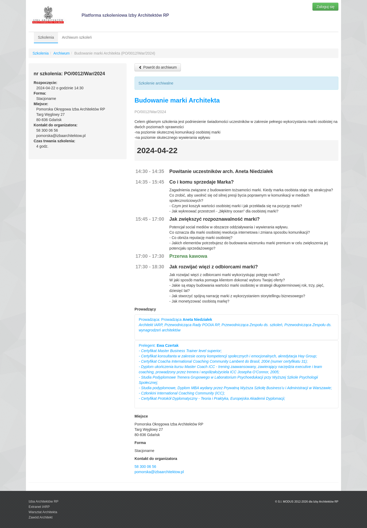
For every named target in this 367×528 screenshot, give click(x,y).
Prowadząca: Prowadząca (235, 324)
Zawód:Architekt (40, 517)
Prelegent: (235, 372)
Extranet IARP (39, 507)
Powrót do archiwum (157, 67)
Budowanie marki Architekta (177, 100)
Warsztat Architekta (43, 512)
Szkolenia (46, 37)
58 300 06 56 (145, 466)
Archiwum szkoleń (77, 37)
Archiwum (61, 53)
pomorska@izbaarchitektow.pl (159, 472)
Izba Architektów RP (44, 501)
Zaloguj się (325, 7)
